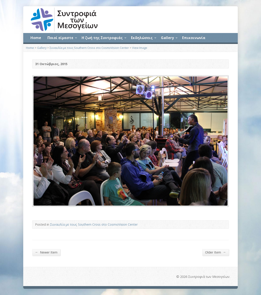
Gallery (167, 37)
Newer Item (46, 252)
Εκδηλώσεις (142, 37)
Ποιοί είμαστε (60, 37)
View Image (139, 48)
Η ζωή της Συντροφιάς (102, 37)
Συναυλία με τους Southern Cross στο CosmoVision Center (89, 48)
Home (35, 37)
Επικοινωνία (193, 37)
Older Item (215, 252)
